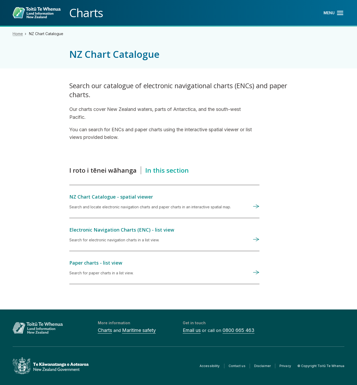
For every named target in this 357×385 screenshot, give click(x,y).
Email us (192, 330)
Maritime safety (139, 330)
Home (18, 33)
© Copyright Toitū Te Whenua (320, 366)
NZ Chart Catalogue (46, 33)
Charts (105, 330)
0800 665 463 (238, 330)
